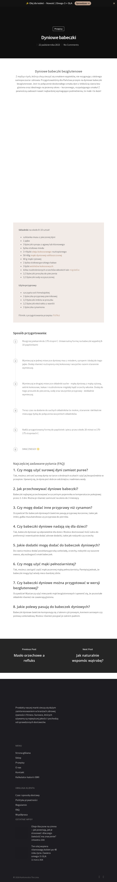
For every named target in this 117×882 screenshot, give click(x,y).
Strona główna (23, 752)
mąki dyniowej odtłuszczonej (46, 255)
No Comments (71, 44)
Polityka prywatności (26, 800)
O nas (18, 767)
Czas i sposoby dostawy (27, 795)
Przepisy (58, 28)
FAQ (17, 809)
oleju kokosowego (42, 251)
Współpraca (21, 814)
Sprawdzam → (83, 3)
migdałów (74, 269)
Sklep (18, 757)
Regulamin (21, 804)
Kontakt (19, 772)
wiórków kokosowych (41, 266)
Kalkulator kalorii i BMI (27, 777)
